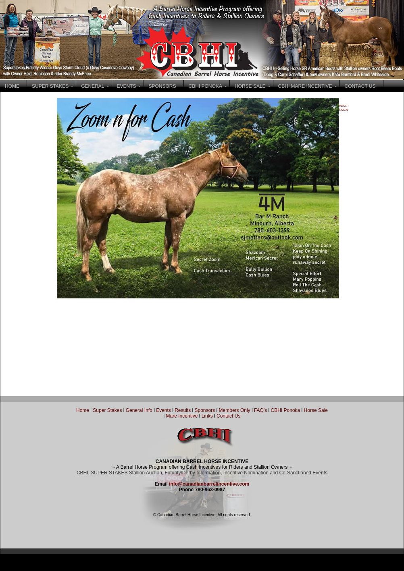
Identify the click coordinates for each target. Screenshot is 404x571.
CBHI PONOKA (205, 86)
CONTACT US (360, 86)
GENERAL (92, 86)
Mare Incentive (182, 416)
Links (206, 416)
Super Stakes (107, 410)
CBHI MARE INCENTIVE (305, 86)
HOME (12, 86)
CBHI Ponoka (285, 410)
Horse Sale (316, 410)
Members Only (235, 410)
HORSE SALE (250, 86)
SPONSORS (162, 86)
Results (183, 410)
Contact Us (228, 416)
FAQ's (260, 410)
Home (82, 410)
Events (163, 410)
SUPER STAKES (50, 86)
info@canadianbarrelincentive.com (209, 484)
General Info (140, 410)
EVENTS (126, 86)
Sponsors (205, 410)
